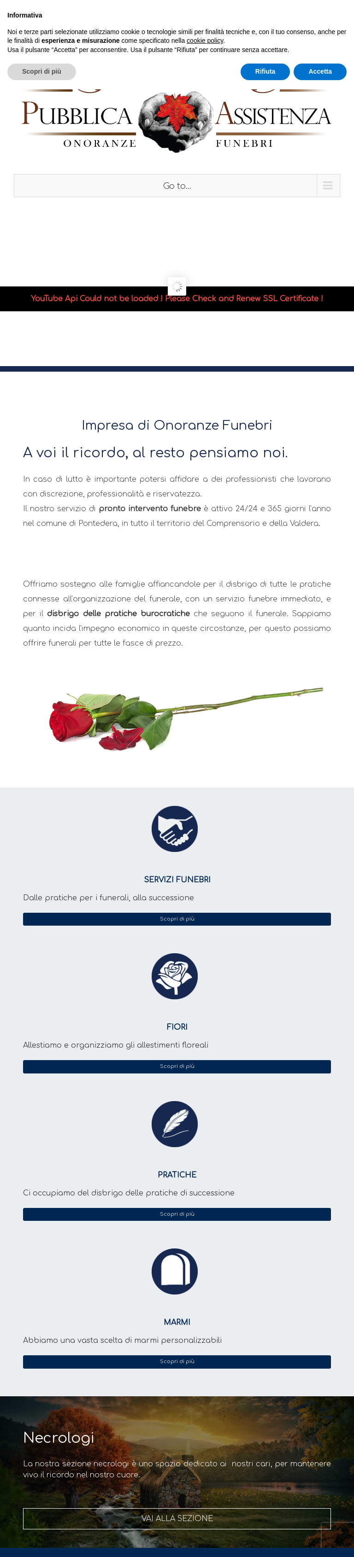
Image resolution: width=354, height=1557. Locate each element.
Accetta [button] (320, 71)
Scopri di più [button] (41, 71)
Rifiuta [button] (265, 71)
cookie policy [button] (205, 40)
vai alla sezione (177, 1519)
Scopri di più (176, 919)
